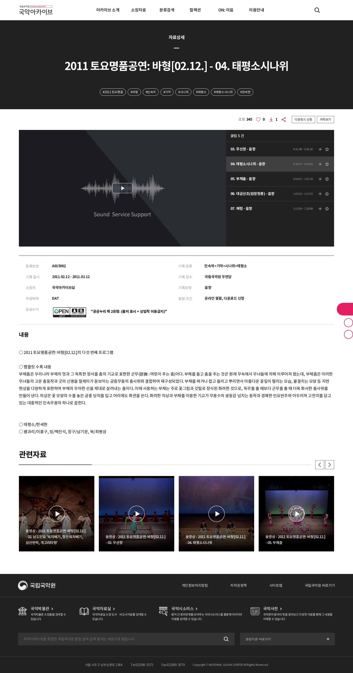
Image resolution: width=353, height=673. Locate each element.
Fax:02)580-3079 (173, 665)
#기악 (167, 92)
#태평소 (201, 92)
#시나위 (183, 92)
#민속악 (151, 92)
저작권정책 (238, 585)
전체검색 (317, 10)
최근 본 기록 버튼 (348, 334)
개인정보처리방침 (195, 585)
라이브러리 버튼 (345, 309)
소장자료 (138, 10)
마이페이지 (330, 10)
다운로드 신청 (303, 120)
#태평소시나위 (223, 92)
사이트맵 (275, 585)
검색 (225, 639)
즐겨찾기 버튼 (348, 322)
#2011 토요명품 (113, 92)
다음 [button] (329, 464)
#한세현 (245, 92)
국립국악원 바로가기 (320, 585)
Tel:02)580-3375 (142, 665)
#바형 (134, 92)
